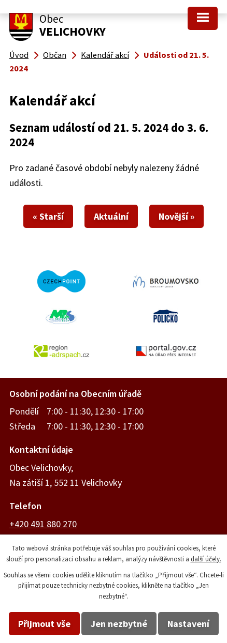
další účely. (206, 559)
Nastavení (188, 624)
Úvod (19, 55)
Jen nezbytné (119, 624)
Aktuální (111, 216)
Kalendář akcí (105, 55)
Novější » (176, 216)
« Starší (48, 216)
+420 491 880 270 (43, 524)
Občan (54, 55)
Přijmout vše (44, 624)
